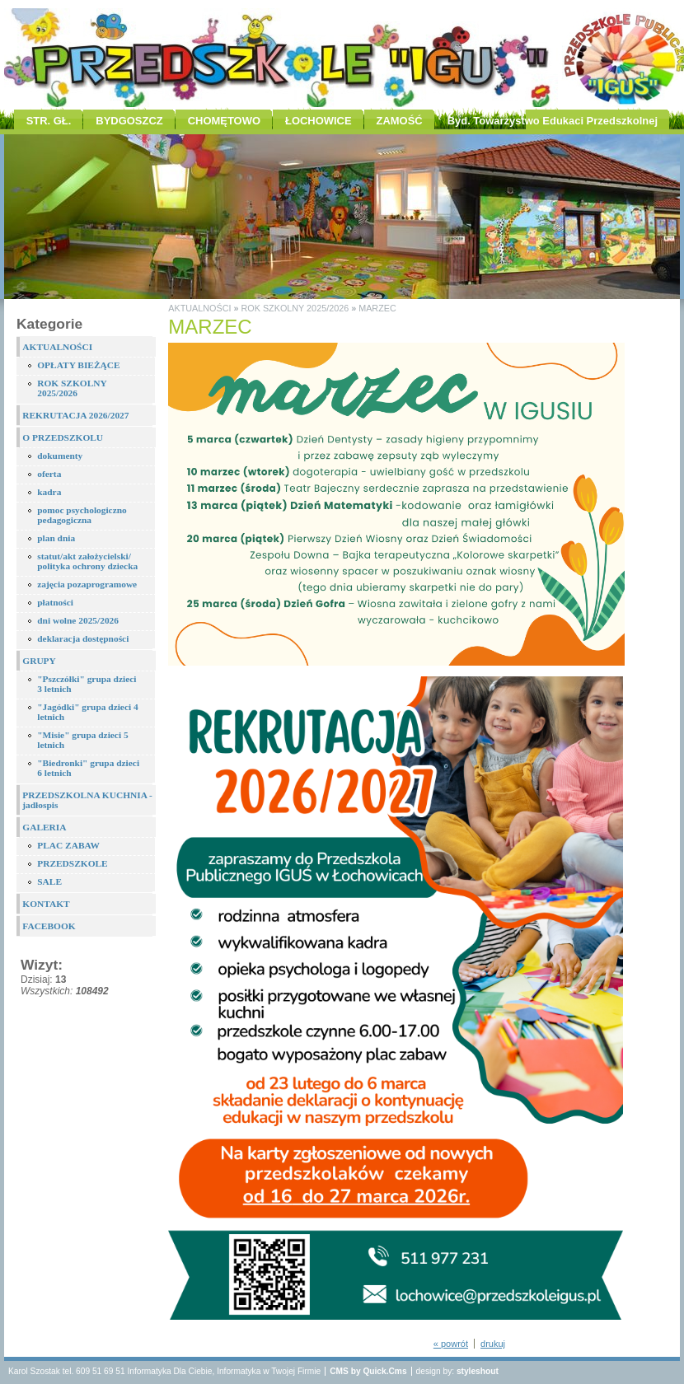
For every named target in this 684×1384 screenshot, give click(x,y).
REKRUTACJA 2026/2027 (75, 415)
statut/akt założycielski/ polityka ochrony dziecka (87, 561)
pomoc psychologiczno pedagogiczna (82, 515)
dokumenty (59, 456)
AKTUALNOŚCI (57, 347)
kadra (49, 492)
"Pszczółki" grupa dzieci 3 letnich (86, 684)
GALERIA (44, 827)
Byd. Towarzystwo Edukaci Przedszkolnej (552, 121)
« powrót (450, 1344)
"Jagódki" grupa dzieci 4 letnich (87, 712)
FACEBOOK (48, 926)
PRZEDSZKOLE (72, 863)
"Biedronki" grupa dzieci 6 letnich (88, 768)
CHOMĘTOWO (224, 121)
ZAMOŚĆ (400, 121)
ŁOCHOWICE (318, 121)
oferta (49, 474)
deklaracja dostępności (83, 638)
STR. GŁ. (49, 121)
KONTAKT (45, 904)
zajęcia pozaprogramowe (87, 584)
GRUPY (39, 661)
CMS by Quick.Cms (368, 1371)
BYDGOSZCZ (129, 121)
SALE (49, 881)
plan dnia (56, 538)
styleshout (478, 1371)
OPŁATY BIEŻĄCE (78, 365)
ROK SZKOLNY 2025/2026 (72, 388)
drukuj (492, 1344)
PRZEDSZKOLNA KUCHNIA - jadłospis (87, 800)
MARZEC (377, 308)
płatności (55, 602)
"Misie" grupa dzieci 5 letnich (82, 740)
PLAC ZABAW (68, 845)
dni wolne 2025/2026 (78, 620)
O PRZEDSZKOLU (62, 437)
